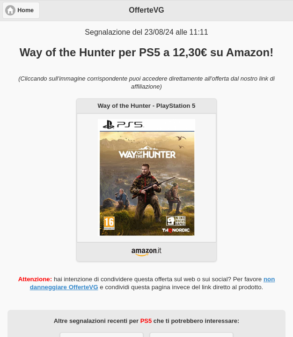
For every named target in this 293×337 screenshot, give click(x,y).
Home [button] (25, 10)
